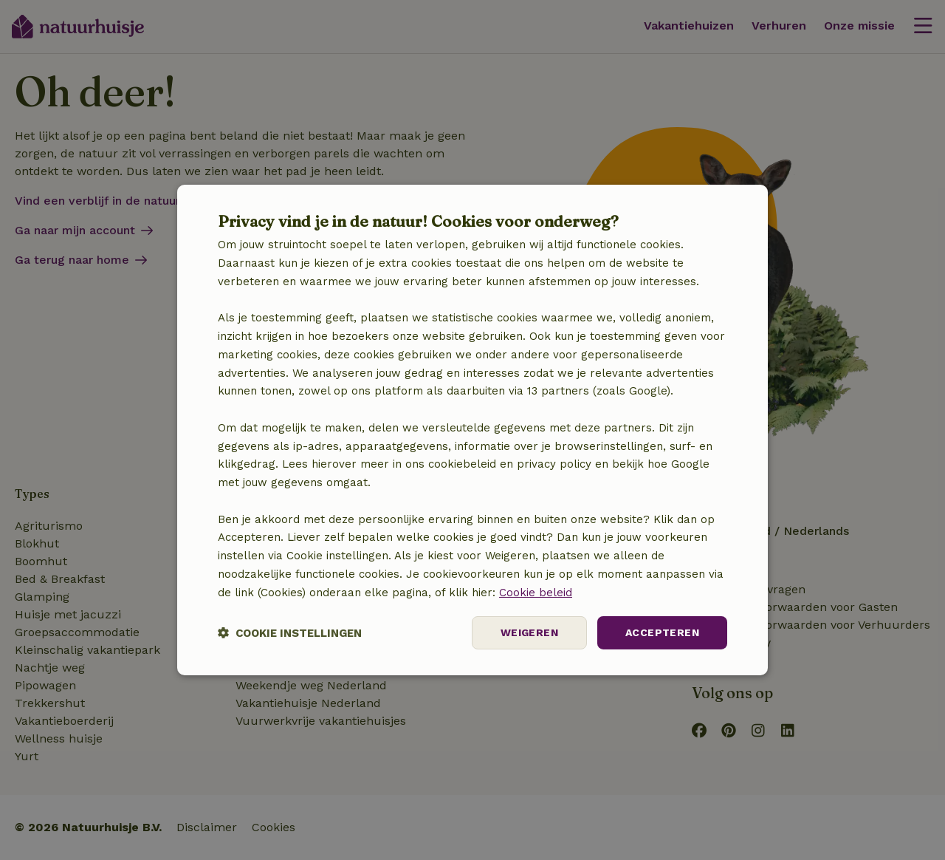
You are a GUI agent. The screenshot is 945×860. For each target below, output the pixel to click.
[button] (290, 633)
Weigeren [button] (529, 632)
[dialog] (472, 430)
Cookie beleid (535, 592)
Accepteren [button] (662, 632)
